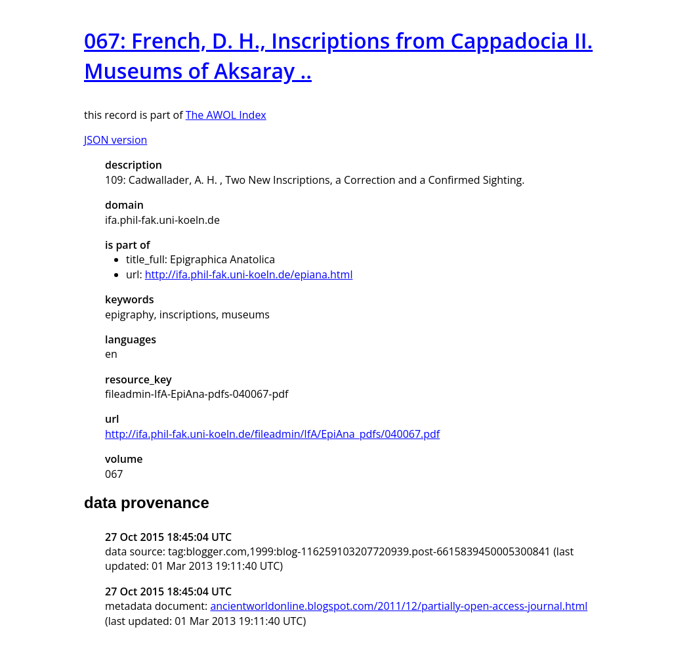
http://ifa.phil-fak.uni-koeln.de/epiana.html (249, 274)
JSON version (115, 140)
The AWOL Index (226, 115)
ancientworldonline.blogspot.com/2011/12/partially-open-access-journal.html (398, 606)
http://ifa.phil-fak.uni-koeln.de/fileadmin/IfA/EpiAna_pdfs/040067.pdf (272, 434)
